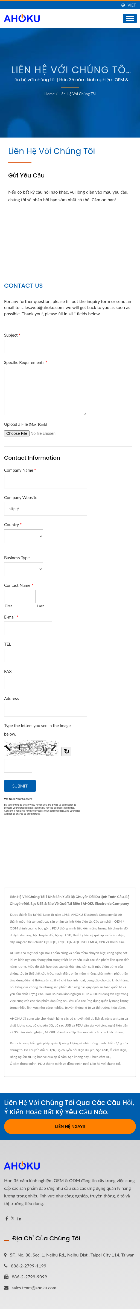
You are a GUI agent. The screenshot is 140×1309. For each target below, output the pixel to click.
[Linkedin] (19, 1218)
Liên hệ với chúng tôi (77, 93)
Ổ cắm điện (118, 1050)
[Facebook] (6, 1218)
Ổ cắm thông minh (23, 1064)
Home (49, 93)
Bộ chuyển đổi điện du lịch (76, 1050)
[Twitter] (13, 1218)
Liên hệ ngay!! (70, 1126)
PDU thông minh (50, 1064)
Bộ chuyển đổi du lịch (39, 1050)
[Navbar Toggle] (130, 18)
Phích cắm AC (100, 1057)
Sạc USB (102, 1050)
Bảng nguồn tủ (20, 1057)
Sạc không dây (78, 1057)
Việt (131, 5)
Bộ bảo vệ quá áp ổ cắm (50, 1057)
